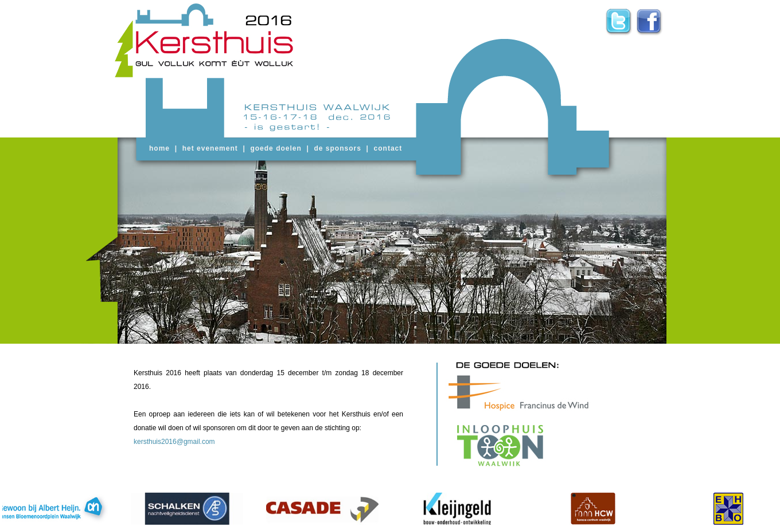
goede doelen (275, 148)
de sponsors (337, 148)
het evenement (210, 148)
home (159, 148)
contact (388, 148)
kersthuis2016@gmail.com (174, 442)
